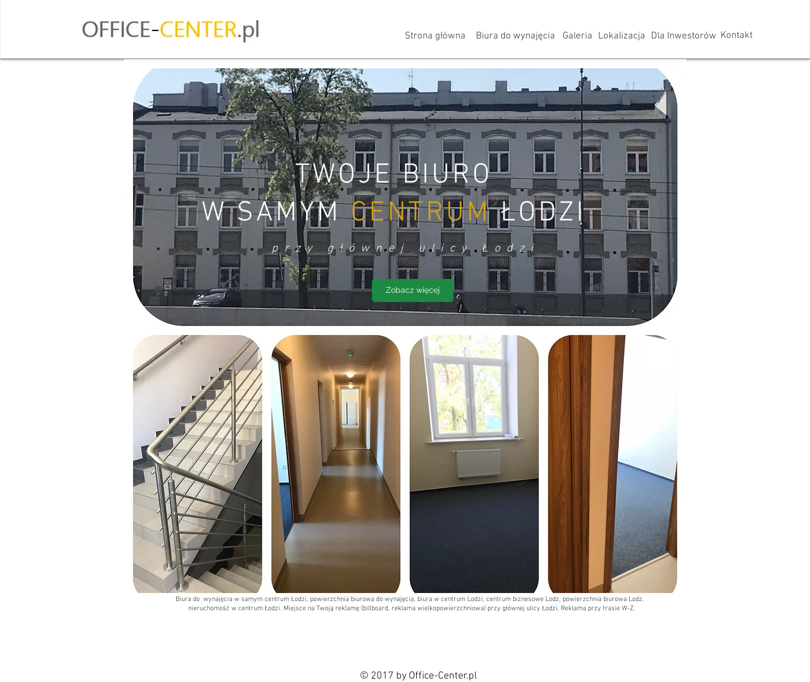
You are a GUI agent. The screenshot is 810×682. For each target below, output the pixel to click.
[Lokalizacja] (621, 36)
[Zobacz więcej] (413, 290)
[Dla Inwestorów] (683, 36)
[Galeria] (577, 36)
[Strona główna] (435, 36)
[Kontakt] (736, 36)
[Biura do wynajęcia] (515, 36)
